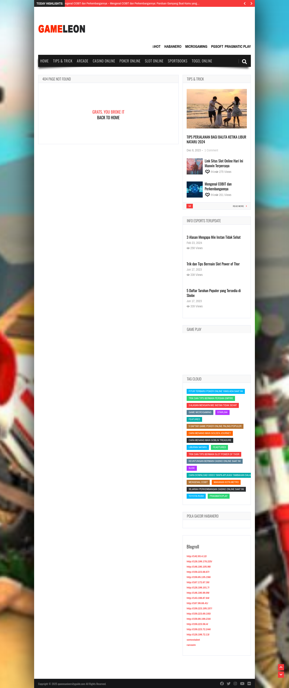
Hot (157, 46)
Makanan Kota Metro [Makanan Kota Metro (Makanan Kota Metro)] (226, 482)
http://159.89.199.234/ (199, 619)
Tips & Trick (62, 60)
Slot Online (154, 60)
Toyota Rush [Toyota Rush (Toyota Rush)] (196, 496)
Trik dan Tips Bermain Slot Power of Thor (213, 263)
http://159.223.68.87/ (198, 572)
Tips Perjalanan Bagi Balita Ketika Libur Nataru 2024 (216, 139)
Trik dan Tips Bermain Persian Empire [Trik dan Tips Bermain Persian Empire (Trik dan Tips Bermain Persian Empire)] (211, 398)
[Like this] (210, 171)
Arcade (83, 60)
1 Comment (211, 150)
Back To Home (108, 117)
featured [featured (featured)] (194, 419)
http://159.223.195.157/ (199, 608)
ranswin (191, 645)
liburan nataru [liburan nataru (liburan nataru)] (198, 447)
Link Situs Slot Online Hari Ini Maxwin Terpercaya (224, 163)
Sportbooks (177, 60)
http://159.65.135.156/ (199, 577)
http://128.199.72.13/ (198, 634)
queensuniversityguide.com (71, 684)
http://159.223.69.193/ (199, 613)
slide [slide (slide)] (192, 468)
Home (44, 60)
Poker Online (129, 60)
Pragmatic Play (238, 46)
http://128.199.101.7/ (198, 587)
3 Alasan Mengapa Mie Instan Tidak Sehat (214, 237)
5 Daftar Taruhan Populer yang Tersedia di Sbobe (214, 293)
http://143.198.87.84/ (198, 598)
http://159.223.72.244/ (199, 629)
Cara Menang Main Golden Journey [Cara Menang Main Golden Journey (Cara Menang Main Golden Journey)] (210, 433)
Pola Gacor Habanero (203, 516)
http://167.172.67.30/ (198, 582)
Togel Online (202, 60)
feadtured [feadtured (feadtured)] (219, 447)
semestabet (193, 639)
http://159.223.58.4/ (197, 624)
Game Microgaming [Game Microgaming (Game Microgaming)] (200, 412)
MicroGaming (196, 46)
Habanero (172, 46)
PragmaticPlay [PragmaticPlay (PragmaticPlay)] (219, 496)
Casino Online (104, 60)
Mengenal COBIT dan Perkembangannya (218, 186)
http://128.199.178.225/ (199, 561)
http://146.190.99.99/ (198, 592)
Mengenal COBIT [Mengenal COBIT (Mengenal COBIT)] (198, 482)
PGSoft (217, 46)
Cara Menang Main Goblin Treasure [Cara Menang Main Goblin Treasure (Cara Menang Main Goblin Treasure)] (210, 440)
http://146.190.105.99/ (199, 566)
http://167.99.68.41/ (197, 603)
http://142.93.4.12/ (197, 556)
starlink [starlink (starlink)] (222, 412)
